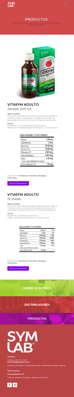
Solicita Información (18, 183)
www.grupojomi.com (15, 374)
